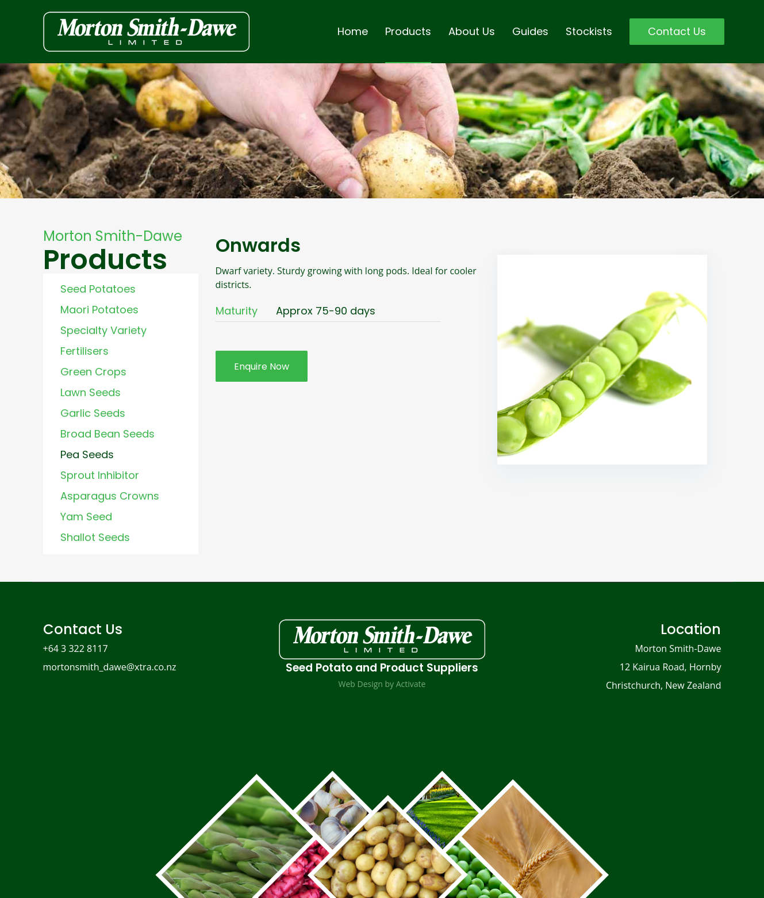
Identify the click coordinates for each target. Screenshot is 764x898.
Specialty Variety (103, 330)
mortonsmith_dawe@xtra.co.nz (109, 667)
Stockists (589, 31)
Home (352, 31)
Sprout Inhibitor (99, 475)
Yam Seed (86, 516)
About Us (471, 31)
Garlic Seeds (92, 413)
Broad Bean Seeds (107, 434)
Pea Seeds (87, 454)
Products (408, 31)
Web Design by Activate (382, 683)
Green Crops (93, 371)
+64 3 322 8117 (75, 648)
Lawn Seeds (90, 392)
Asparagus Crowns (109, 496)
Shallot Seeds (95, 537)
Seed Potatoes (98, 289)
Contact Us (677, 31)
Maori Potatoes (99, 309)
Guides (530, 31)
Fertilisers (84, 351)
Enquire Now (261, 366)
